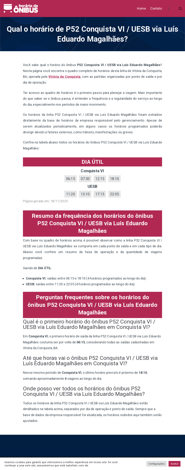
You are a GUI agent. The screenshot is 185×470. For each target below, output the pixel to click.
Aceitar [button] (174, 463)
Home (141, 8)
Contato (156, 8)
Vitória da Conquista (64, 77)
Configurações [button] (156, 463)
